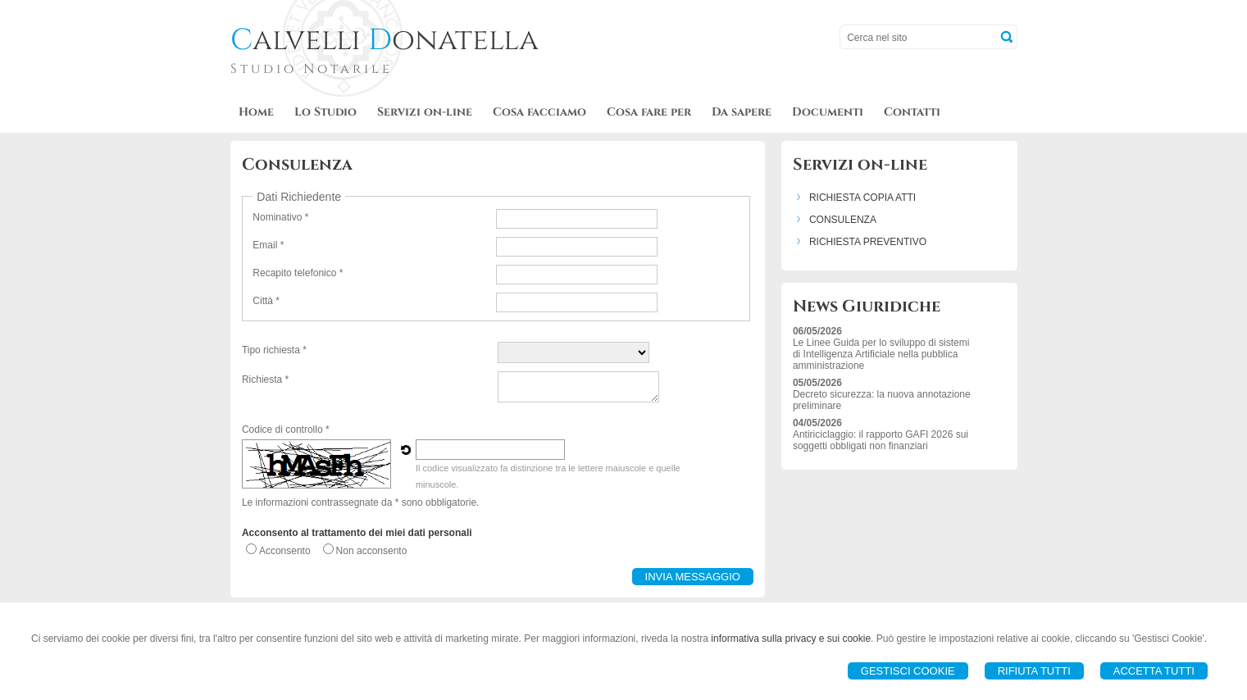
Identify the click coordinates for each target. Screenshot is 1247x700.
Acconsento (285, 551)
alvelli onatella (384, 40)
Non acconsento (371, 551)
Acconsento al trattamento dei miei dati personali (357, 533)
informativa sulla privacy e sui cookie (791, 638)
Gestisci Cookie (908, 671)
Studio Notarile (311, 69)
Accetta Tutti (1154, 671)
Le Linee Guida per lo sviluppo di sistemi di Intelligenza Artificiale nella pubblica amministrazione (881, 354)
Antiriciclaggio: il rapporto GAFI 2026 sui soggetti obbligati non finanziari (880, 440)
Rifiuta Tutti (1034, 671)
